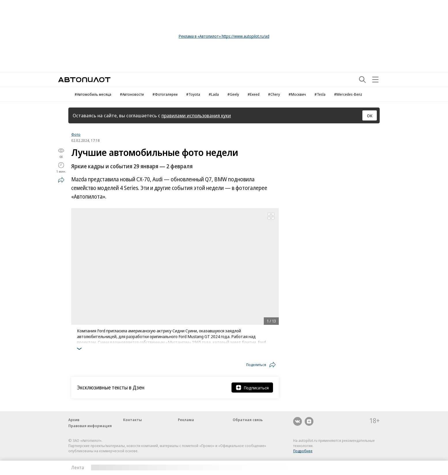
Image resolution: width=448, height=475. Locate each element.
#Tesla (320, 94)
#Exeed (253, 94)
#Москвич (297, 94)
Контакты (132, 419)
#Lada (214, 94)
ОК (369, 115)
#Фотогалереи (165, 94)
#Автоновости (132, 94)
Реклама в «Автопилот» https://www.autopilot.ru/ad (224, 36)
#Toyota (193, 94)
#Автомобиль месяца (93, 94)
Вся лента (349, 467)
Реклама (186, 419)
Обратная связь (248, 419)
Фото (75, 134)
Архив (73, 419)
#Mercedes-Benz (348, 94)
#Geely (233, 94)
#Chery (274, 94)
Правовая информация (90, 425)
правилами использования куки (196, 115)
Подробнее (303, 450)
